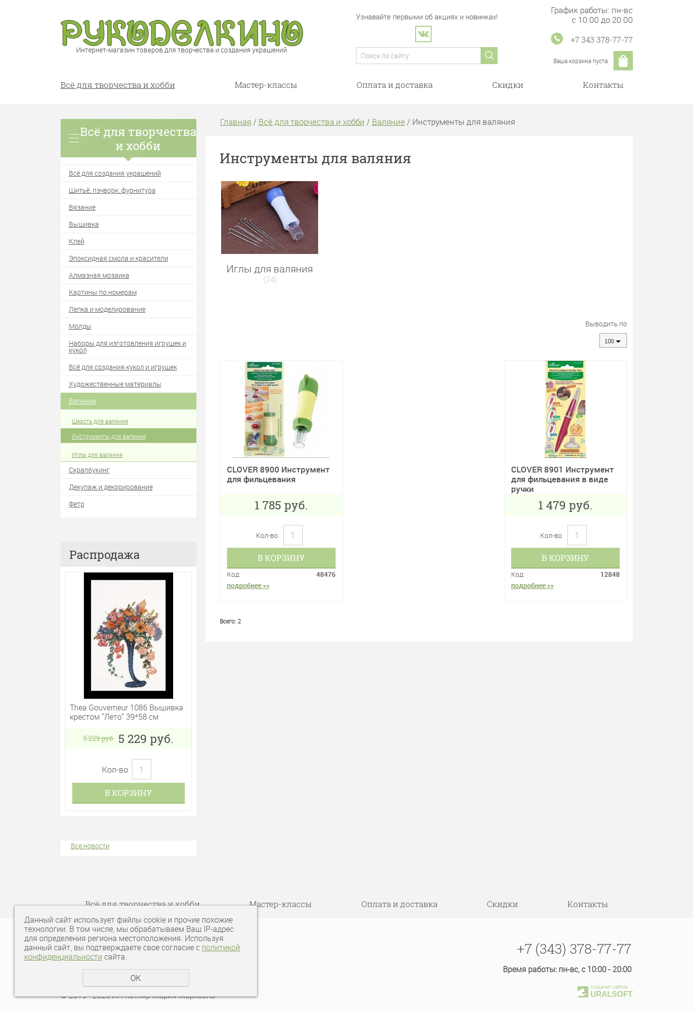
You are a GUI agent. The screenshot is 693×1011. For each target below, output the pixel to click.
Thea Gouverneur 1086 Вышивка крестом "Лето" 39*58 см (126, 712)
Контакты (603, 84)
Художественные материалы (115, 383)
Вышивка (84, 224)
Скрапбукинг (89, 469)
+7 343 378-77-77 (602, 39)
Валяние (82, 400)
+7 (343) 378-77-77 (574, 949)
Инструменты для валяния (109, 436)
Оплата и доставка (394, 84)
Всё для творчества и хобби (118, 84)
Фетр (76, 503)
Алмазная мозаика (99, 275)
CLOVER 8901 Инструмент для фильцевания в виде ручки (562, 479)
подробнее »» (248, 585)
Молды (80, 326)
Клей (76, 241)
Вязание (82, 207)
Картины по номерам (103, 292)
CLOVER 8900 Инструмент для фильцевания (278, 474)
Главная (235, 121)
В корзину (128, 792)
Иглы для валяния (97, 454)
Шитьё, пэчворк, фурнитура (112, 190)
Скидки (507, 84)
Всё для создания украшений (115, 173)
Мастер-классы (266, 84)
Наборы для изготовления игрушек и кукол (127, 346)
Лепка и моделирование (107, 309)
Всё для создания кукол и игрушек (123, 366)
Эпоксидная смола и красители (118, 258)
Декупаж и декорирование (111, 486)
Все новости (90, 845)
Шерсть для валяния (100, 421)
